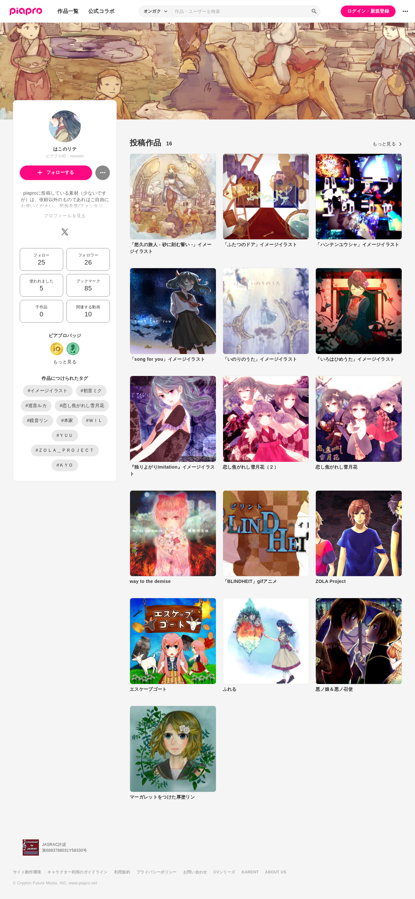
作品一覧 (67, 11)
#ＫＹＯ (64, 465)
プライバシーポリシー (156, 872)
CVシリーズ (224, 872)
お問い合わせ (195, 872)
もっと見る (65, 361)
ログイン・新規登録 (368, 11)
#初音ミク (91, 390)
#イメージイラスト (48, 390)
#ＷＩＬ (94, 420)
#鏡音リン (37, 420)
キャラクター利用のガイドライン (77, 872)
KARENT (250, 872)
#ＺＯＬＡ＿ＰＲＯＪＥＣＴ (65, 450)
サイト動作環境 (27, 872)
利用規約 (122, 872)
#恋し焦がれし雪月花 (82, 405)
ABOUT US (275, 872)
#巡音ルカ (36, 405)
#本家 (67, 420)
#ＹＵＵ (64, 435)
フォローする (56, 172)
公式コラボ (101, 11)
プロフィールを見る (65, 215)
